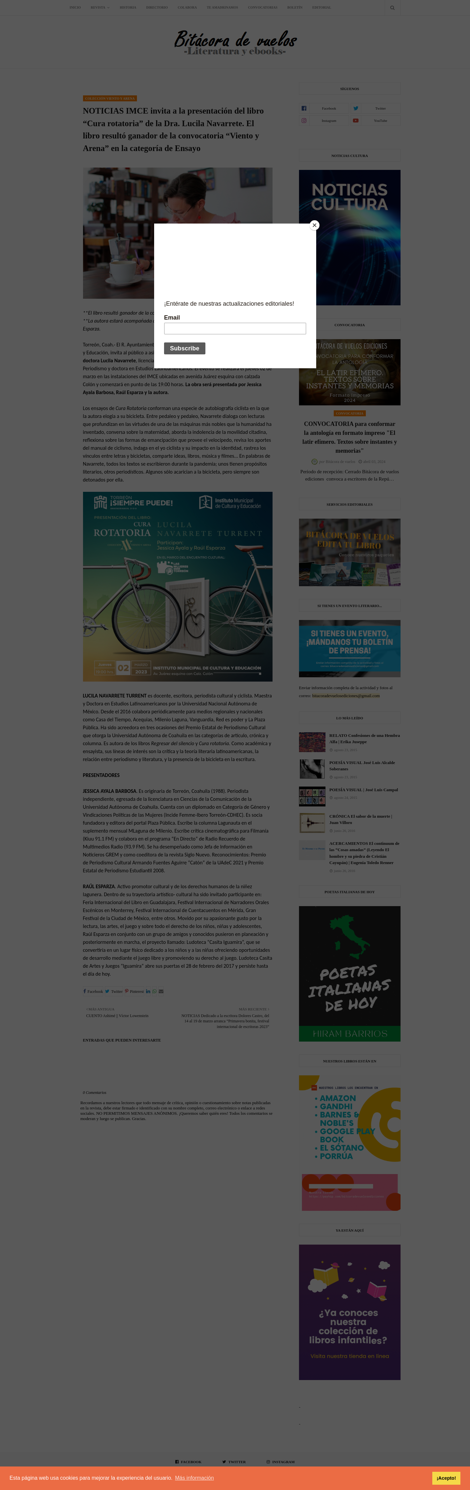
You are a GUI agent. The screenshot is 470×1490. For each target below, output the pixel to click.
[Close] (315, 225)
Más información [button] (194, 1478)
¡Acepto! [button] (446, 1478)
